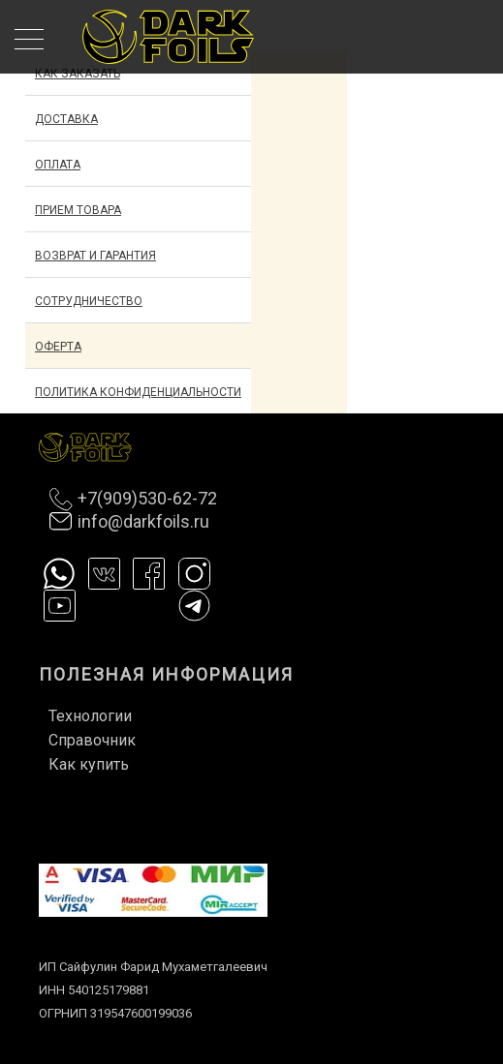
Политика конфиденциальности (138, 392)
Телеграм (194, 606)
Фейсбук (149, 574)
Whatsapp (60, 574)
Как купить (88, 764)
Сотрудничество (88, 301)
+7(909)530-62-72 (147, 498)
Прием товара (78, 210)
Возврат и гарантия (95, 255)
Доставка (66, 119)
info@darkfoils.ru (143, 521)
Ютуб (60, 606)
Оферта (58, 346)
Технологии (90, 716)
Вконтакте (104, 574)
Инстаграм (194, 574)
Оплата (57, 164)
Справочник (92, 740)
